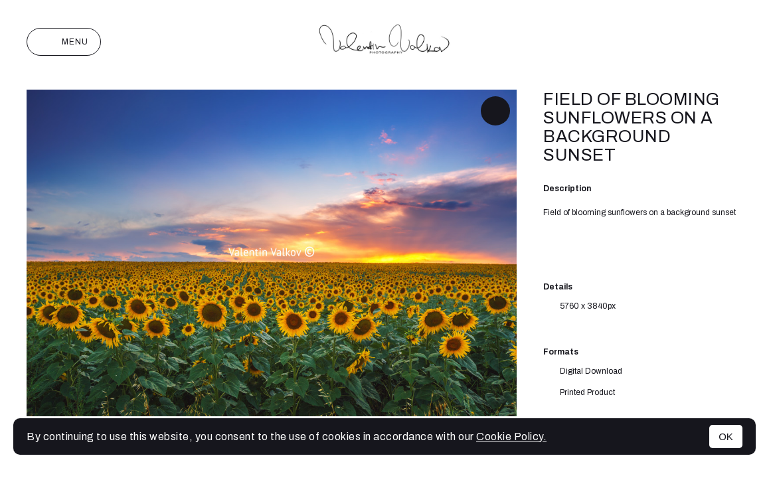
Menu (63, 42)
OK (726, 436)
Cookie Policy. (511, 436)
